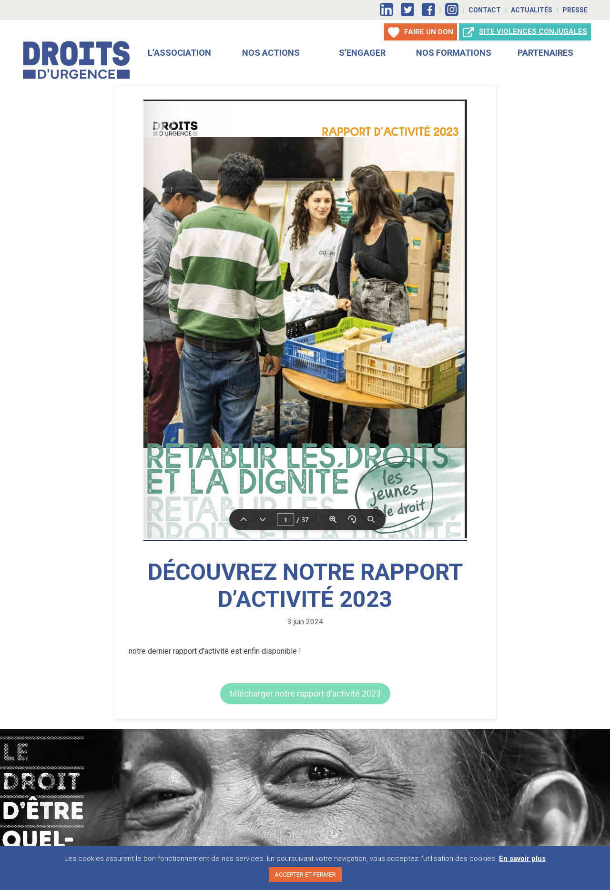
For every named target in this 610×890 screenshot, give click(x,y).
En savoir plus (522, 858)
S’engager (362, 52)
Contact (484, 10)
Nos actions (271, 52)
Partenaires (545, 52)
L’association (179, 52)
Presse (575, 10)
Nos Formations (453, 52)
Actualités (531, 10)
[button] (305, 692)
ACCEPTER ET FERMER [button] (305, 874)
